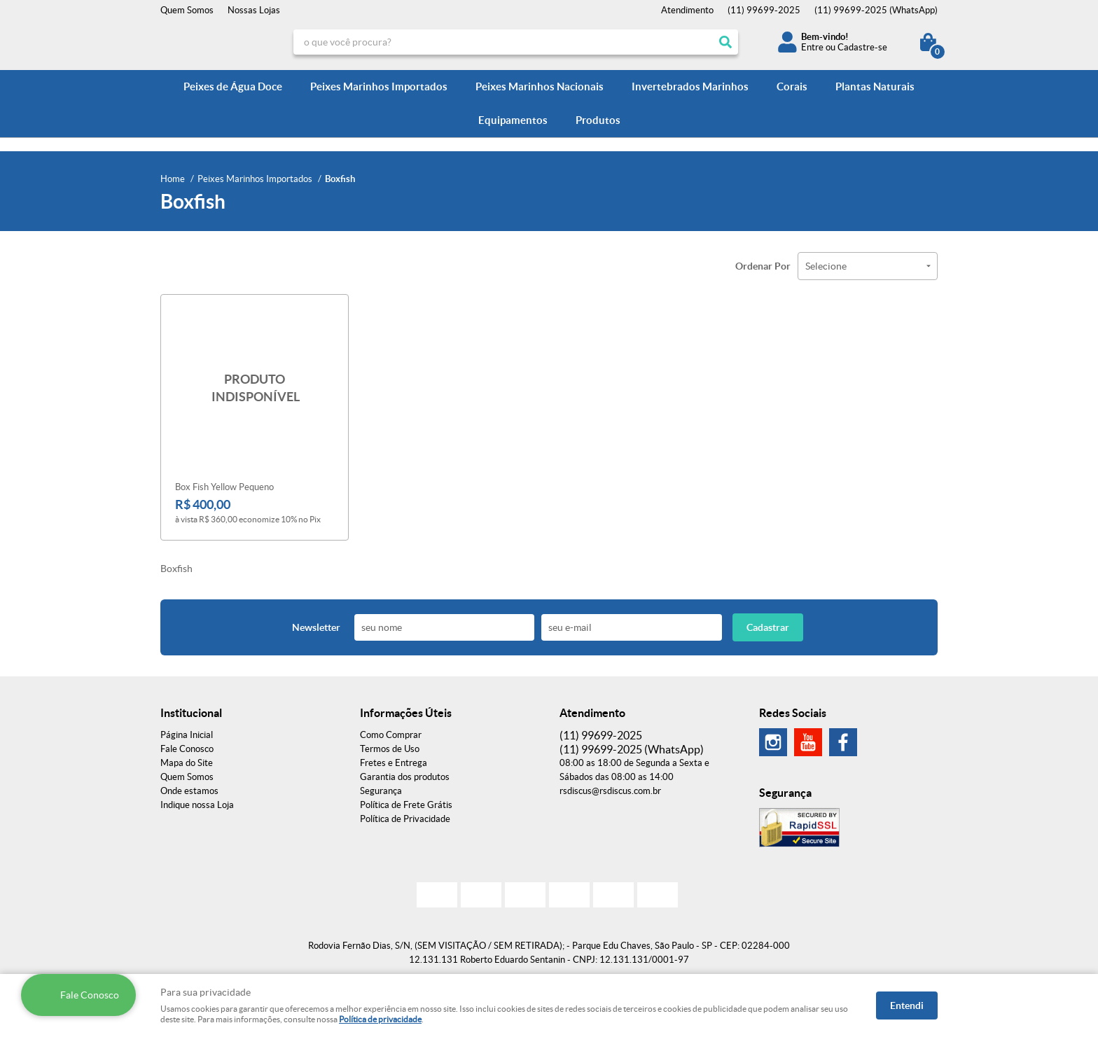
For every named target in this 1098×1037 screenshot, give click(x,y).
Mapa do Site (186, 763)
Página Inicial (186, 735)
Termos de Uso (389, 749)
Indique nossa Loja (197, 805)
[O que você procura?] (725, 42)
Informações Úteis (406, 713)
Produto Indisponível (254, 388)
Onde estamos (189, 791)
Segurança (381, 791)
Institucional (191, 713)
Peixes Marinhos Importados (378, 86)
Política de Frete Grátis (406, 805)
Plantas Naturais (875, 86)
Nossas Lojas (254, 10)
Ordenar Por (763, 266)
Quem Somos (187, 10)
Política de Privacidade (405, 819)
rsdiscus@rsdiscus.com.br (610, 791)
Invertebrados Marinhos (690, 86)
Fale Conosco (187, 749)
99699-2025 (764, 10)
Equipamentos (513, 120)
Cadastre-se (862, 47)
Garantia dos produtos (405, 777)
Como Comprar (391, 735)
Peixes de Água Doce (232, 86)
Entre (812, 47)
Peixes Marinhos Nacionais (539, 86)
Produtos (598, 120)
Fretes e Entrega (393, 763)
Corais (792, 86)
